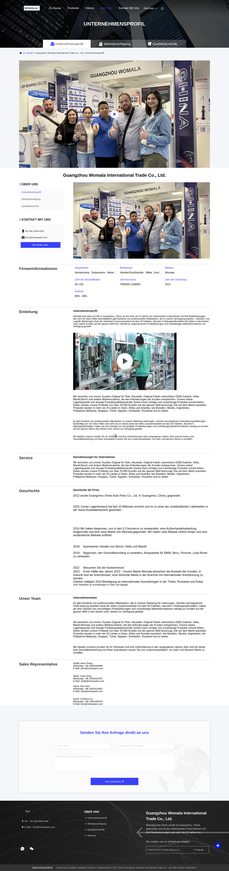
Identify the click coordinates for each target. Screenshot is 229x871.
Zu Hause (55, 8)
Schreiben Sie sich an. (199, 849)
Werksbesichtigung (31, 199)
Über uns (106, 8)
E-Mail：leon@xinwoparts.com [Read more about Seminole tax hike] (38, 827)
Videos (89, 8)
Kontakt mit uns (129, 8)
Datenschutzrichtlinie (42, 867)
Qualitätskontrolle (30, 206)
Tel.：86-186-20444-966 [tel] (35, 821)
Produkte (73, 8)
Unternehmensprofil (31, 192)
